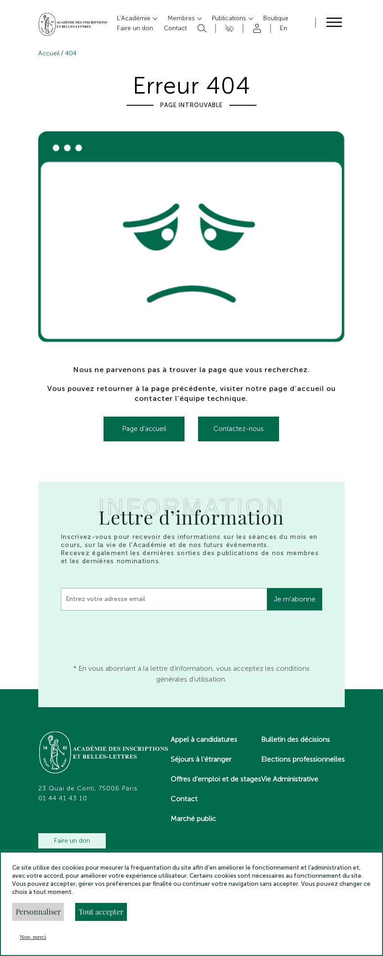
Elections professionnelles (303, 759)
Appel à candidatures (204, 739)
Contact (184, 798)
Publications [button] (230, 18)
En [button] (283, 28)
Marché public (193, 818)
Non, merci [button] (33, 937)
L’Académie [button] (134, 18)
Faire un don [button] (135, 28)
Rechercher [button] (201, 28)
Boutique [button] (275, 18)
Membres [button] (182, 18)
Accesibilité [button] (228, 28)
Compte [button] (255, 28)
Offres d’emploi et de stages (216, 779)
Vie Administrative (289, 779)
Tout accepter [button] (101, 911)
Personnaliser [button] (38, 911)
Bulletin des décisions (295, 739)
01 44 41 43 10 (62, 798)
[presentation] (129, 634)
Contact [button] (175, 28)
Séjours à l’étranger (201, 759)
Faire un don (72, 840)
